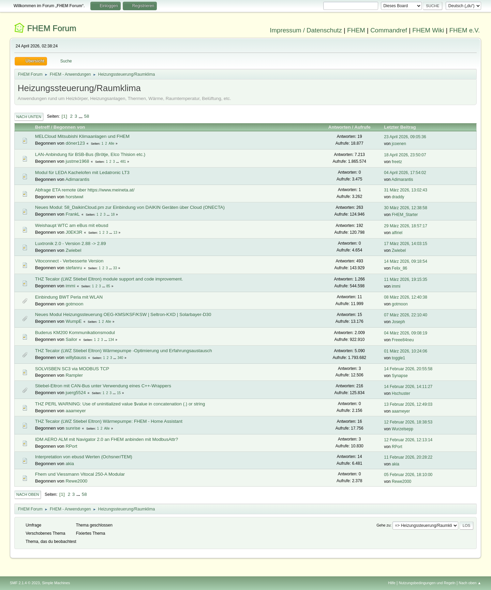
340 (120, 358)
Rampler (74, 375)
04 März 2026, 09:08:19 (405, 333)
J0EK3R (73, 232)
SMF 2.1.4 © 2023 (25, 583)
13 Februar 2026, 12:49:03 (408, 404)
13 (115, 232)
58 (86, 116)
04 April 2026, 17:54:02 (405, 172)
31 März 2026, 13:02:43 (405, 190)
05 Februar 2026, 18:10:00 (408, 474)
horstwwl (74, 196)
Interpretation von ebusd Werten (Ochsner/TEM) (83, 456)
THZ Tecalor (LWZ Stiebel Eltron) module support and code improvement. (109, 279)
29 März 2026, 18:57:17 (405, 226)
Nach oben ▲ (470, 583)
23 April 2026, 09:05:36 (405, 136)
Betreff (42, 127)
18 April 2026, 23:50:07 (405, 155)
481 (123, 161)
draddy (398, 197)
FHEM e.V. (464, 30)
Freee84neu (403, 339)
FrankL (72, 214)
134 (111, 340)
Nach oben (27, 494)
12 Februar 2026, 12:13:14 (408, 439)
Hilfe (392, 583)
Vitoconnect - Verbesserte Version (69, 260)
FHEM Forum (51, 28)
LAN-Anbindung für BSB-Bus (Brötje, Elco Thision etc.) (90, 154)
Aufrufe (362, 127)
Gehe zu (383, 525)
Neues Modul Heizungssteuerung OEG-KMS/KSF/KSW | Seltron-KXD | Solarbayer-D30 (123, 314)
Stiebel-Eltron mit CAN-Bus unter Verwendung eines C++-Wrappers (103, 385)
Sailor (71, 339)
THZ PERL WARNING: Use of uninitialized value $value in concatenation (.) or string (120, 403)
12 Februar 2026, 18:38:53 (408, 422)
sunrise (72, 428)
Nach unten (28, 117)
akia (69, 463)
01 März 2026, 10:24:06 (405, 351)
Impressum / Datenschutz (306, 30)
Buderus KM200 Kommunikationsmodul (75, 332)
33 (115, 268)
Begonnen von (69, 127)
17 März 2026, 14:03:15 (405, 243)
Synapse (400, 375)
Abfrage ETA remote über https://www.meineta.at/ (85, 189)
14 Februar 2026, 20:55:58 (408, 368)
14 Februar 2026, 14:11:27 (408, 386)
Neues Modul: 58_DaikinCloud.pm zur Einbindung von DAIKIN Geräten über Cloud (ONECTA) (130, 207)
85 (108, 286)
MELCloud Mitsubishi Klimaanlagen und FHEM (82, 136)
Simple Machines (56, 583)
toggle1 (398, 358)
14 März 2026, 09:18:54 (405, 261)
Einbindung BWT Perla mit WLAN (69, 297)
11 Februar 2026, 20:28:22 (408, 457)
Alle (112, 143)
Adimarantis (77, 179)
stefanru (73, 267)
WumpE (73, 321)
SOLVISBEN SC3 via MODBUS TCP (72, 368)
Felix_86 (399, 268)
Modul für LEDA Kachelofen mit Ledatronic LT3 (82, 172)
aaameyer (75, 410)
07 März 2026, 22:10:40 (405, 315)
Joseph (398, 321)
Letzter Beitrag (403, 127)
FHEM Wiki (428, 30)
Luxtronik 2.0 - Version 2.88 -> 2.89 (70, 243)
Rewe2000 (76, 481)
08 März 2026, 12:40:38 (405, 297)
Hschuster (401, 393)
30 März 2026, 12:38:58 (405, 207)
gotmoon (74, 303)
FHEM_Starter (405, 214)
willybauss (75, 357)
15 (119, 393)
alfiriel (397, 232)
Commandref (388, 30)
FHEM (356, 30)
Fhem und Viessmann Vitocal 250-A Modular (80, 474)
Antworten (339, 127)
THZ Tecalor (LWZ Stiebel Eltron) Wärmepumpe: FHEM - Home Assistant (108, 421)
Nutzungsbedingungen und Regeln (427, 583)
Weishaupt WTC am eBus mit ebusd (71, 225)
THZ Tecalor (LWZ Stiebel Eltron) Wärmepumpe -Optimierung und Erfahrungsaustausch (123, 350)
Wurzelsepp (402, 429)
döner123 (75, 143)
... (81, 116)
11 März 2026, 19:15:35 (405, 279)
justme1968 (77, 161)
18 (113, 214)
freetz (397, 161)
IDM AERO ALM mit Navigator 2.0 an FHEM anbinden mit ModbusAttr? (106, 439)
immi (70, 285)
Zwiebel (73, 250)
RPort (71, 446)
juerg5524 (75, 392)
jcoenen (399, 143)
